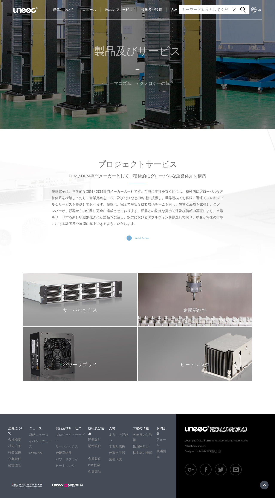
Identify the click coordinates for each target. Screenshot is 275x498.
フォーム (161, 442)
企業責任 (14, 459)
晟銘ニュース (38, 435)
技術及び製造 (96, 430)
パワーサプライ (67, 459)
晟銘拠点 (161, 453)
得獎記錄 (14, 452)
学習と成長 (117, 446)
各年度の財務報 (142, 437)
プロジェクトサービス (70, 437)
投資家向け (141, 446)
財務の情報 (141, 428)
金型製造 (94, 459)
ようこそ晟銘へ (118, 437)
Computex (35, 453)
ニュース (35, 428)
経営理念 (14, 465)
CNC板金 (94, 465)
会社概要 (14, 439)
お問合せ (161, 430)
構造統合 (94, 446)
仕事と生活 (117, 453)
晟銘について (16, 430)
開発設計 (94, 439)
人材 (112, 428)
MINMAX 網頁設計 (210, 451)
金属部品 (94, 471)
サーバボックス (67, 446)
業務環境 (115, 459)
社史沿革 (14, 446)
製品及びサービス (68, 428)
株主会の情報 (142, 453)
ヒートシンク (65, 466)
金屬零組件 (64, 453)
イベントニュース (40, 443)
